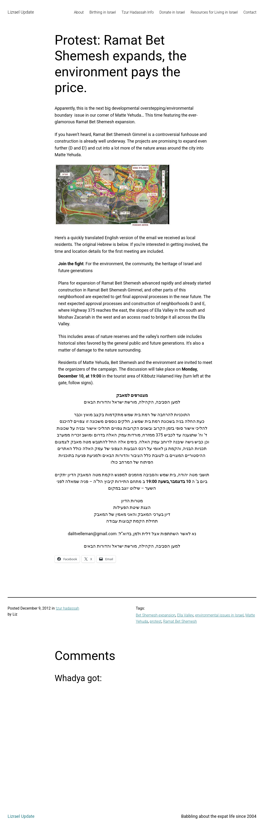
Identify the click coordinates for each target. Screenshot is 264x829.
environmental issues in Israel (219, 615)
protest (155, 621)
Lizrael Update (21, 12)
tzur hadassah (67, 608)
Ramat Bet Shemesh (180, 621)
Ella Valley (185, 615)
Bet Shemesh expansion (155, 615)
